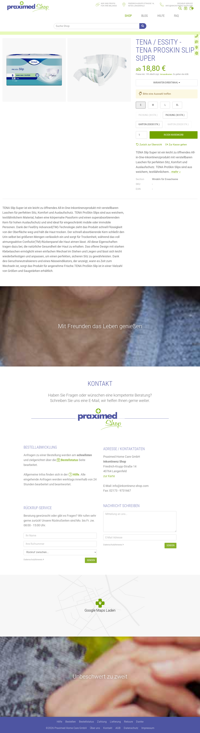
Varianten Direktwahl (166, 74)
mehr (176, 164)
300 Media (65, 728)
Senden (170, 572)
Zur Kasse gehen (176, 136)
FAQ (167, 11)
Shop (124, 11)
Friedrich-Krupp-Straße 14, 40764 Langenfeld (141, 4)
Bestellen (70, 715)
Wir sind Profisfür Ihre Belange (109, 4)
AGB (117, 722)
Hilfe (153, 11)
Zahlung (102, 715)
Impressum (147, 722)
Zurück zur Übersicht (149, 136)
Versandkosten (166, 66)
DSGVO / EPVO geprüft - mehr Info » (138, 728)
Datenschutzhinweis (113, 572)
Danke (139, 715)
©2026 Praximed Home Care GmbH (66, 722)
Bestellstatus (86, 715)
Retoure (128, 715)
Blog (138, 11)
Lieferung (115, 715)
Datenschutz (131, 722)
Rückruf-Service (185, 3)
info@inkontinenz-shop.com (179, 6)
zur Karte (109, 506)
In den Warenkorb (173, 126)
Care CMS (93, 728)
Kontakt (107, 722)
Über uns (95, 722)
